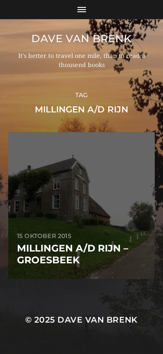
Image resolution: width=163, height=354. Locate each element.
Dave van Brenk (81, 38)
